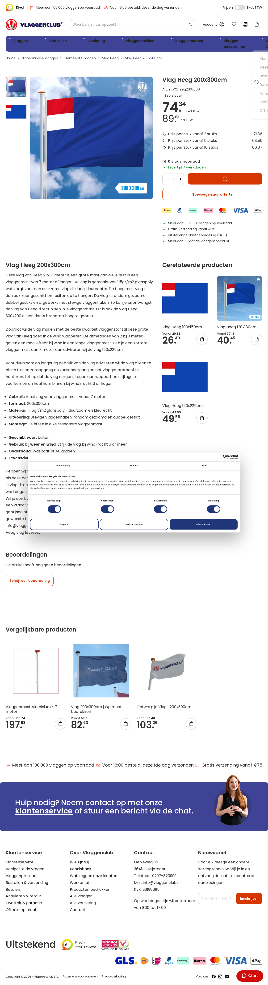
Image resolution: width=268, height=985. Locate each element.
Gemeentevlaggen (80, 60)
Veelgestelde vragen (25, 869)
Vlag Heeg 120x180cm (236, 329)
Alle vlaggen (81, 896)
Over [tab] (204, 465)
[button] (16, 111)
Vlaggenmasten (143, 41)
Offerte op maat (21, 909)
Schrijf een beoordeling (29, 582)
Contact (77, 909)
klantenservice (44, 811)
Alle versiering (83, 903)
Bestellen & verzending (27, 882)
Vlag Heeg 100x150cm (182, 329)
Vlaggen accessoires (178, 44)
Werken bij (79, 882)
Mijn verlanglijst (234, 24)
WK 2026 (208, 44)
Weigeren (64, 524)
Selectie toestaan (134, 524)
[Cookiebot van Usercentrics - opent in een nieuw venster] (217, 457)
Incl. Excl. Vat (240, 7)
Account (210, 24)
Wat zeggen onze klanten (93, 876)
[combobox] (132, 24)
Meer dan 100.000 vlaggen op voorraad (64, 7)
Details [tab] (134, 465)
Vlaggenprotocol (21, 876)
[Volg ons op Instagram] (220, 976)
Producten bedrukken (90, 889)
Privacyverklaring (113, 977)
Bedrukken (45, 41)
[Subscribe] (249, 898)
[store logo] (34, 24)
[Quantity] (173, 181)
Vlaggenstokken (105, 41)
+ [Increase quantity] (180, 181)
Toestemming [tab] (63, 465)
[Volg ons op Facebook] (213, 976)
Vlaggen (18, 41)
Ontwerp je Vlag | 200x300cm (164, 708)
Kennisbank (80, 869)
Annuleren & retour (23, 896)
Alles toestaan (203, 524)
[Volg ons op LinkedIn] (227, 976)
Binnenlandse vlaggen (40, 60)
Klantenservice (20, 862)
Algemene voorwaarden (80, 977)
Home (11, 60)
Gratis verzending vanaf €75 (228, 765)
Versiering (72, 41)
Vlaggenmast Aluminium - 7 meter (31, 711)
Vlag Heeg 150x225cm (182, 407)
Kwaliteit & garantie (24, 903)
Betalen (13, 889)
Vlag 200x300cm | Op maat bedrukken (96, 711)
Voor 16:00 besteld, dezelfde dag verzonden (143, 7)
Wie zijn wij (79, 862)
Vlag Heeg (110, 60)
